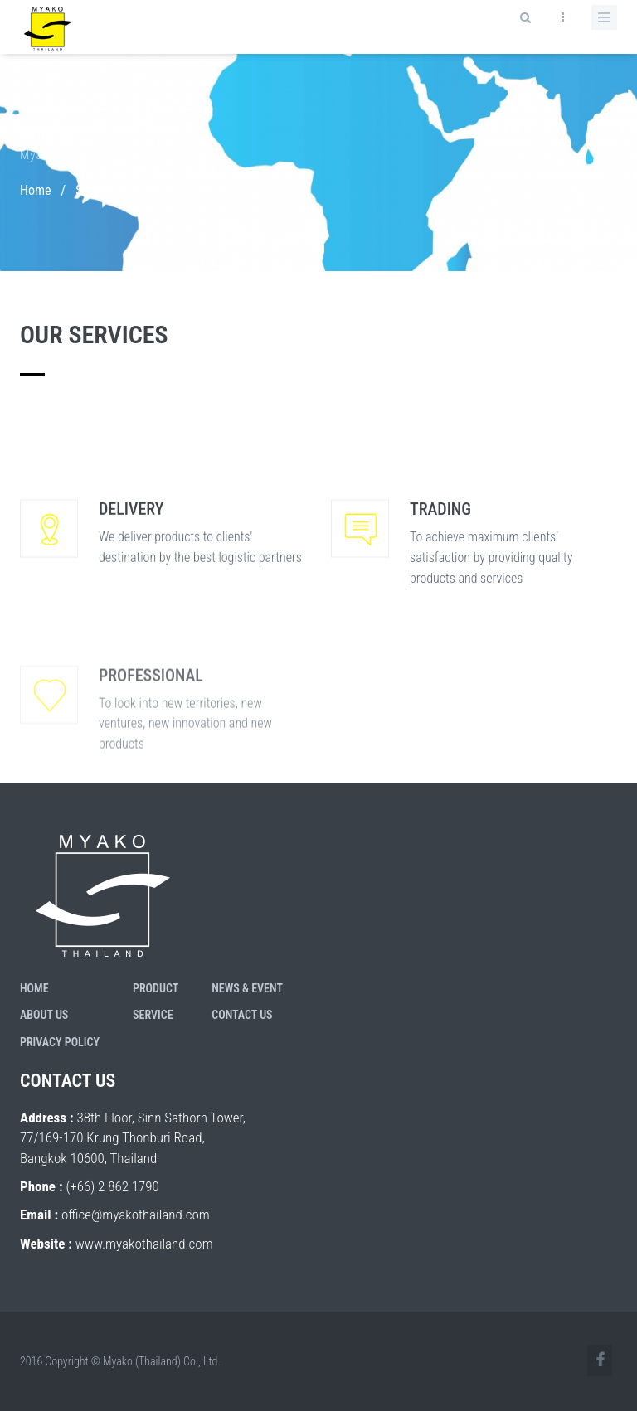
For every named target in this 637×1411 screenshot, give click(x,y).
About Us (44, 1014)
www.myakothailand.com (144, 1243)
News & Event (247, 988)
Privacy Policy (60, 1042)
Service (153, 1014)
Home (35, 190)
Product (155, 988)
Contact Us (242, 1014)
